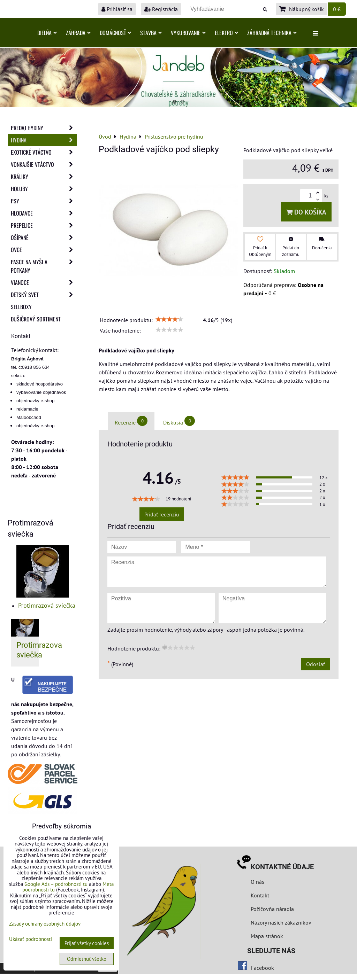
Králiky (44, 176)
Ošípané (44, 237)
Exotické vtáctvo (44, 152)
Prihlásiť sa (116, 9)
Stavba (151, 33)
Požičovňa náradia (272, 908)
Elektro (226, 33)
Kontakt (260, 895)
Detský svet (44, 295)
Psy (44, 201)
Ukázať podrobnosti (30, 939)
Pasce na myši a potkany (44, 266)
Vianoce (44, 282)
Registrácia (161, 9)
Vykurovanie (188, 33)
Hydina (44, 140)
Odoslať (315, 664)
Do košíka (306, 212)
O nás (257, 881)
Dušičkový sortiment (36, 319)
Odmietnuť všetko (86, 959)
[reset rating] (164, 647)
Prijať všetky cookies (86, 943)
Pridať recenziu (161, 514)
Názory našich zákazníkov (281, 922)
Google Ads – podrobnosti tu (56, 884)
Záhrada (78, 33)
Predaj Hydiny (44, 128)
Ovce (44, 250)
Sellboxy (21, 307)
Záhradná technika (272, 33)
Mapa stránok (267, 936)
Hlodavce (44, 213)
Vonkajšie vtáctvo (44, 164)
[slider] (169, 319)
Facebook (262, 967)
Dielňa (47, 33)
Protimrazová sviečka (46, 605)
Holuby (44, 189)
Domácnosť (115, 33)
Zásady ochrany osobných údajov (45, 923)
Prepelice (44, 225)
